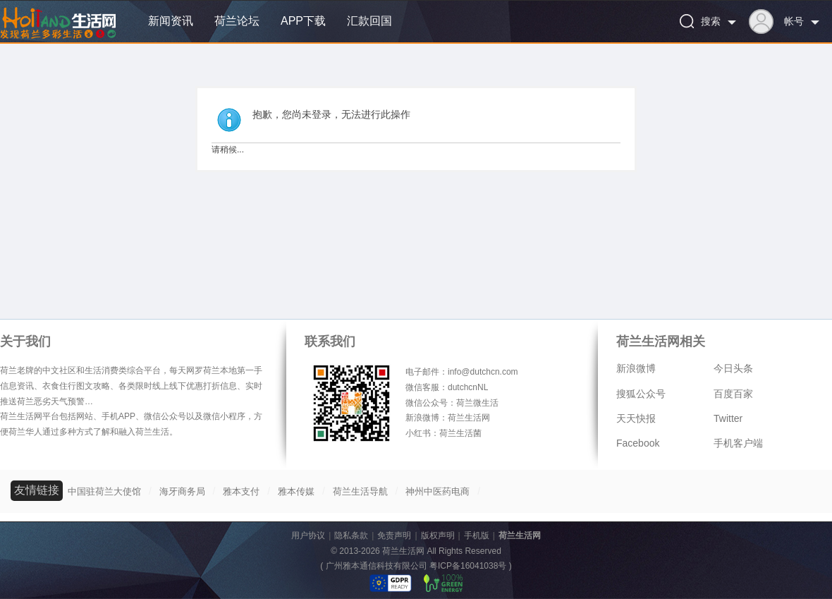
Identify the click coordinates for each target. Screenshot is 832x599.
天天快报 (636, 418)
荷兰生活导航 (360, 491)
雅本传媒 (296, 491)
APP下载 (303, 21)
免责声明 (394, 535)
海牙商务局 (182, 491)
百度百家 (733, 393)
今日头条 (733, 368)
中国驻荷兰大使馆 (104, 491)
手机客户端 (738, 443)
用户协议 (308, 535)
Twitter (728, 418)
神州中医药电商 (437, 491)
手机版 (476, 535)
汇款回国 (369, 21)
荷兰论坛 (236, 21)
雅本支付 (241, 491)
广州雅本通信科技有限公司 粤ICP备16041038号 (416, 566)
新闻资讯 (170, 21)
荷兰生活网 (519, 535)
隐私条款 (351, 535)
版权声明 (438, 535)
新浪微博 (636, 368)
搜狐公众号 (641, 393)
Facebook (637, 443)
